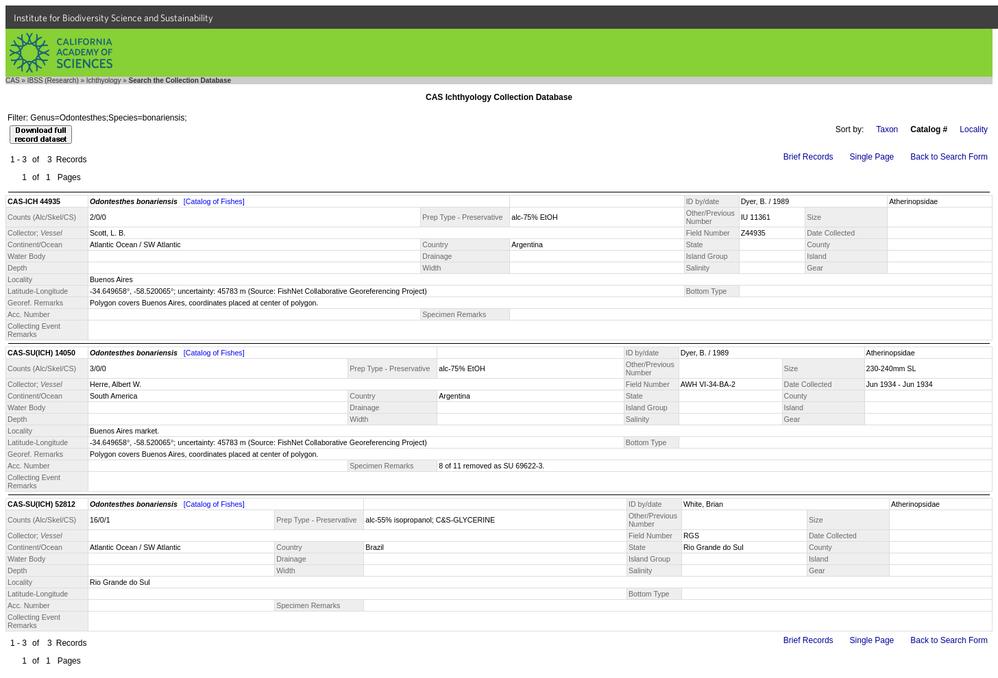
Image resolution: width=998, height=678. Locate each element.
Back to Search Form (949, 157)
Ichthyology (103, 80)
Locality (974, 129)
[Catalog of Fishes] (214, 201)
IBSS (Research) (53, 80)
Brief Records (808, 157)
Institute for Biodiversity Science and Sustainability (113, 17)
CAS (12, 80)
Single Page (872, 157)
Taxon (887, 129)
